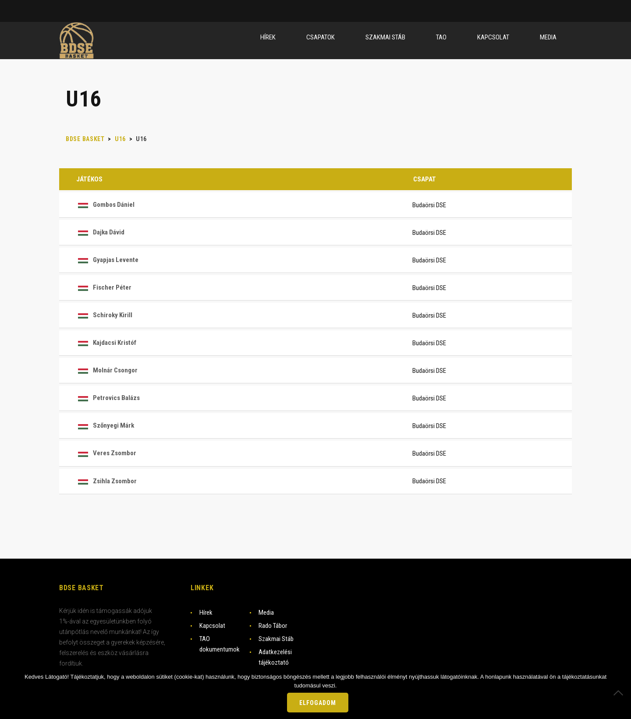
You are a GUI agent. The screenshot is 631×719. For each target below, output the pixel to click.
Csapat (424, 179)
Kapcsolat (212, 626)
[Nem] (620, 692)
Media (266, 612)
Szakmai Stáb (276, 639)
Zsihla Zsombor (106, 481)
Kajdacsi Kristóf (106, 343)
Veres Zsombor (106, 453)
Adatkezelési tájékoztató (275, 657)
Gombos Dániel (105, 205)
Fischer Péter (103, 287)
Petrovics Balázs (108, 398)
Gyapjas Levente (107, 260)
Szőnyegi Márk (105, 425)
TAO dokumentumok (219, 644)
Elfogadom (317, 702)
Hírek (206, 612)
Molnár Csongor (107, 370)
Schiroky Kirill (104, 315)
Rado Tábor (273, 626)
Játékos (89, 179)
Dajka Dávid (100, 232)
